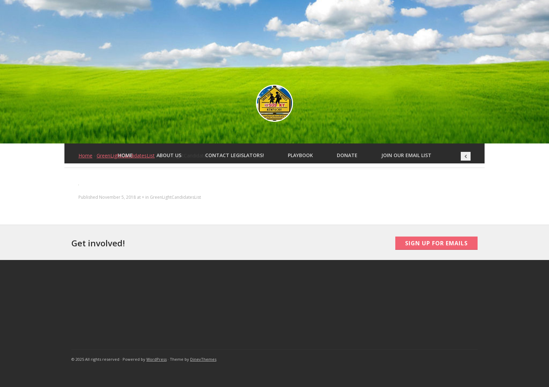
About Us (169, 155)
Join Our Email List (406, 155)
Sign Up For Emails (436, 243)
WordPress (156, 359)
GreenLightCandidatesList (175, 197)
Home (125, 155)
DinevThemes (203, 359)
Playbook (300, 155)
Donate (347, 155)
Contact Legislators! (234, 155)
